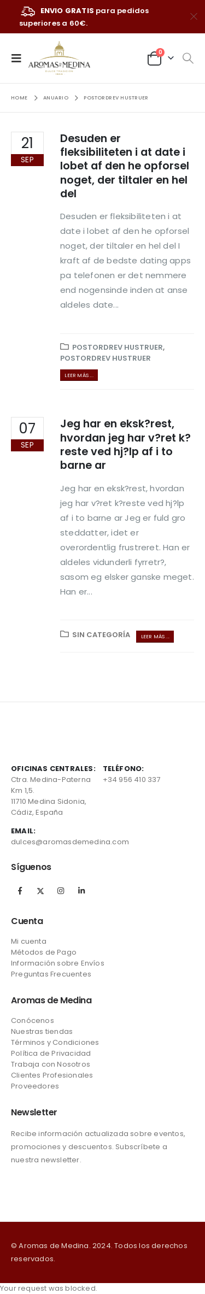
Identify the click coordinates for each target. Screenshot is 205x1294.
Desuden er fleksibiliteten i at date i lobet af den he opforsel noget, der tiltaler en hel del (124, 166)
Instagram (60, 891)
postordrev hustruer (117, 347)
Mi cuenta (28, 941)
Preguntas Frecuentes (51, 974)
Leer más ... (79, 375)
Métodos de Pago (44, 952)
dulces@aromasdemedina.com (70, 842)
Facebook (20, 891)
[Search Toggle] (187, 58)
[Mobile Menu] (19, 58)
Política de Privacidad (51, 1053)
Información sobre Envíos (57, 963)
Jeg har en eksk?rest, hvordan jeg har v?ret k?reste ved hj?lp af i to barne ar (125, 444)
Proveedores (35, 1086)
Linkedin (81, 891)
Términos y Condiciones (55, 1042)
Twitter (40, 891)
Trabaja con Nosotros (50, 1064)
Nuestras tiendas (42, 1031)
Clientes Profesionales (52, 1075)
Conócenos (32, 1020)
